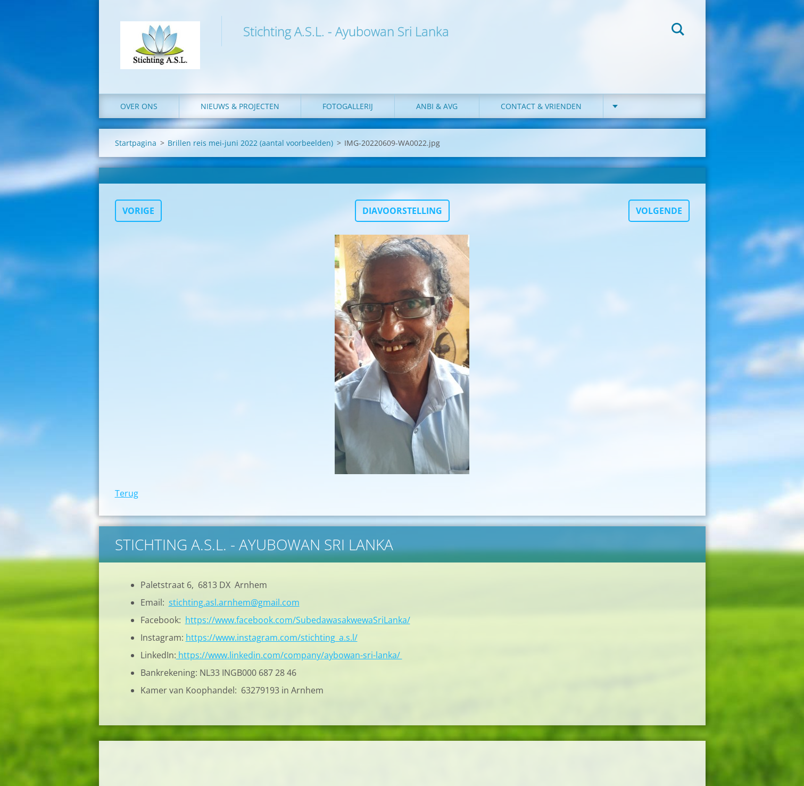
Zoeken (678, 30)
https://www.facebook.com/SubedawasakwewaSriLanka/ (297, 620)
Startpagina (135, 143)
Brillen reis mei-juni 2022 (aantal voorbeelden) (250, 143)
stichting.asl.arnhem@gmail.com (234, 602)
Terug (126, 493)
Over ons (139, 106)
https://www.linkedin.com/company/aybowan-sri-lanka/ (289, 655)
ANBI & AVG (437, 106)
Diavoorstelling (402, 211)
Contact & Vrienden (541, 106)
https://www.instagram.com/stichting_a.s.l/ (272, 637)
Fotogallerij (347, 106)
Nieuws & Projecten (240, 106)
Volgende (659, 211)
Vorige (138, 211)
